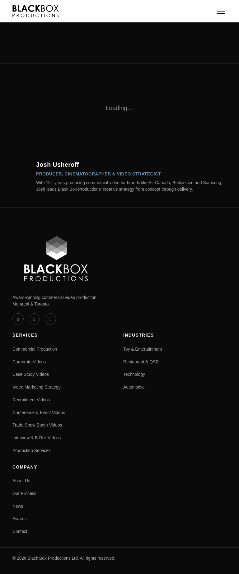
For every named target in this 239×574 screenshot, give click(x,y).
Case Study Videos (30, 374)
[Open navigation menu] (221, 11)
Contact (19, 531)
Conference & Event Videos (38, 412)
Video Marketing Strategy (36, 387)
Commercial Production (34, 349)
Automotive (134, 387)
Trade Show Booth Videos (37, 424)
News (17, 506)
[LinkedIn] (34, 318)
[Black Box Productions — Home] (35, 11)
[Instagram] (50, 318)
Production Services (31, 450)
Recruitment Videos (31, 399)
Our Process (24, 493)
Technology (134, 374)
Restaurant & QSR (141, 361)
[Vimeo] (18, 318)
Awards (19, 518)
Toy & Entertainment (142, 349)
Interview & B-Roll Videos (36, 437)
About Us (21, 480)
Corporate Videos (29, 361)
